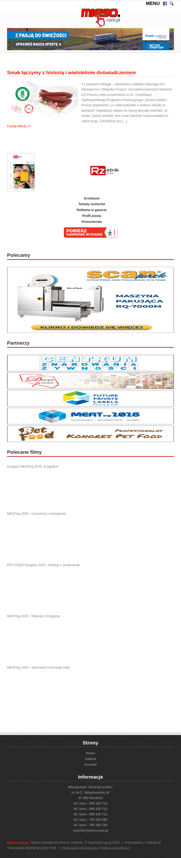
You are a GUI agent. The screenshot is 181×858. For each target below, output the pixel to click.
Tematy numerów (91, 204)
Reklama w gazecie (92, 210)
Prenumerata (92, 222)
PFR (52, 848)
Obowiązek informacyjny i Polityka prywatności (96, 848)
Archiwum (92, 198)
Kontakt (90, 764)
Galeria (90, 759)
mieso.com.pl (17, 843)
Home (90, 753)
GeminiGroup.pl (99, 843)
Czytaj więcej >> (19, 126)
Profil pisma (91, 216)
